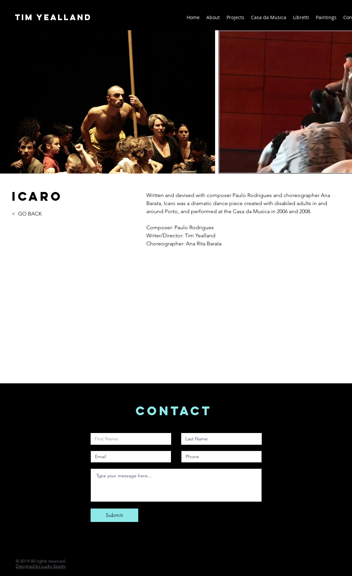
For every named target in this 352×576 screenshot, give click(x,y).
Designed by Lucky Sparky (41, 566)
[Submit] (114, 515)
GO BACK (30, 213)
